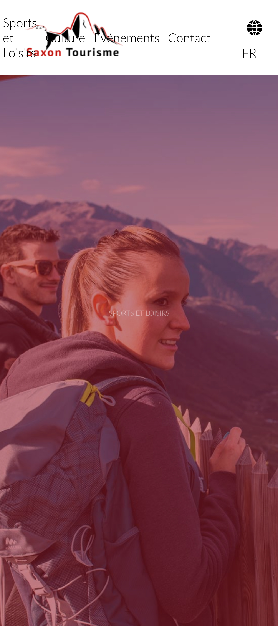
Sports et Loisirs (20, 37)
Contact (189, 37)
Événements (127, 37)
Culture (65, 37)
